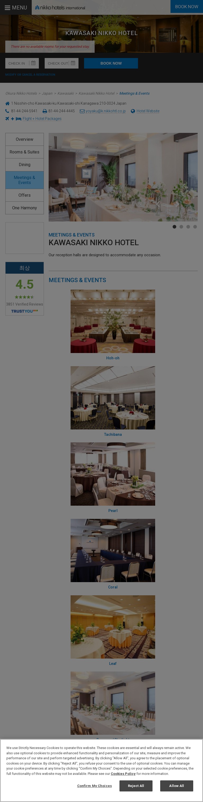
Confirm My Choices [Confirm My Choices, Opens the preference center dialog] (94, 786)
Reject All (136, 786)
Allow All (176, 786)
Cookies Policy (123, 774)
